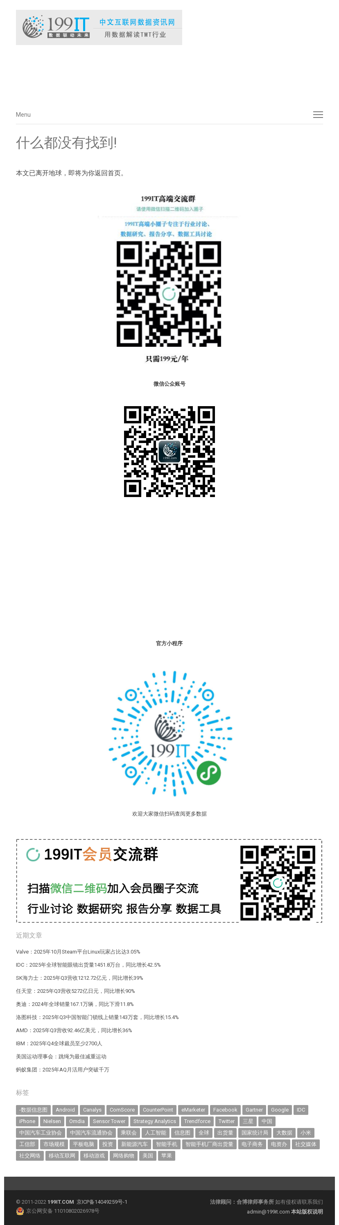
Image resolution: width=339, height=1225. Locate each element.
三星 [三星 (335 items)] (248, 1121)
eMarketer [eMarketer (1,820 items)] (193, 1110)
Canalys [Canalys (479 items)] (92, 1110)
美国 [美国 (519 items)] (147, 1156)
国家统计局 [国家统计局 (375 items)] (255, 1133)
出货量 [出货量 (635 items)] (225, 1133)
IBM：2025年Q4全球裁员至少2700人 (59, 1043)
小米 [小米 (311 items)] (306, 1133)
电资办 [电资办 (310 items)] (279, 1144)
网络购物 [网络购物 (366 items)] (123, 1156)
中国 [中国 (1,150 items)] (267, 1121)
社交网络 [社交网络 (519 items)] (30, 1156)
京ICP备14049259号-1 (102, 1202)
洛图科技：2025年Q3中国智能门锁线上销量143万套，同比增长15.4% (97, 1017)
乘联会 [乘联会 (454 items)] (129, 1133)
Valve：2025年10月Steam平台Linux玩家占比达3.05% (78, 952)
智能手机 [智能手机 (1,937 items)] (166, 1144)
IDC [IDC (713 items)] (301, 1110)
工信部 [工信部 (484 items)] (27, 1144)
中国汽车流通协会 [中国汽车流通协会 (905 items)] (91, 1133)
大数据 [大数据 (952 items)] (284, 1133)
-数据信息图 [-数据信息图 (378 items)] (33, 1110)
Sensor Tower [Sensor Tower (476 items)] (109, 1121)
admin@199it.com (269, 1212)
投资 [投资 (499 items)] (107, 1144)
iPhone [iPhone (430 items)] (27, 1121)
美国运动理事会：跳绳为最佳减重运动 (61, 1056)
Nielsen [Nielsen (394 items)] (52, 1121)
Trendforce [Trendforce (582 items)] (197, 1121)
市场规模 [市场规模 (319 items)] (54, 1144)
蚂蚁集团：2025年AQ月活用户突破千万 (62, 1070)
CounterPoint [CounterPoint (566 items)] (158, 1110)
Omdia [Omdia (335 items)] (77, 1121)
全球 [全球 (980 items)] (204, 1133)
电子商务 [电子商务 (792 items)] (252, 1144)
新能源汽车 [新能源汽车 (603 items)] (134, 1144)
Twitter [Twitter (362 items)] (227, 1121)
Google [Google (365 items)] (280, 1110)
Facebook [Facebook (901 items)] (225, 1110)
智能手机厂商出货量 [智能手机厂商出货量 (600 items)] (209, 1144)
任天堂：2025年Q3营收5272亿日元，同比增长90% (75, 991)
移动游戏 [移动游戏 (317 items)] (94, 1156)
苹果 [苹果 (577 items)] (166, 1156)
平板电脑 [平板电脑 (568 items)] (83, 1144)
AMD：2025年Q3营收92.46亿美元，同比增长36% (74, 1030)
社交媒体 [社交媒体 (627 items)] (305, 1144)
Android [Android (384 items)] (65, 1110)
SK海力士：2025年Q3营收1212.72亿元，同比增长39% (79, 978)
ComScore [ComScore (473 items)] (122, 1110)
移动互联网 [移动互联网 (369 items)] (62, 1156)
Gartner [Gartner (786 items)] (254, 1110)
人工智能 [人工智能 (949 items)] (155, 1133)
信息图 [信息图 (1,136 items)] (182, 1133)
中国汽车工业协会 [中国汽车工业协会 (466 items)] (40, 1133)
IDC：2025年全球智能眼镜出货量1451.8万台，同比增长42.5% (88, 965)
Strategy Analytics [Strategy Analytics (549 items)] (154, 1121)
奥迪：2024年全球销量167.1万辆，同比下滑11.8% (75, 1004)
